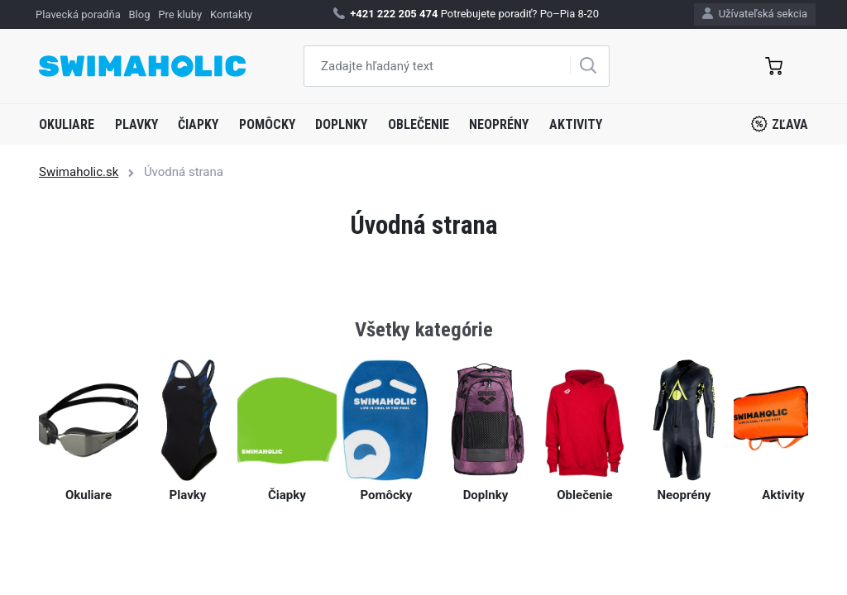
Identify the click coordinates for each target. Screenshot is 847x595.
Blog (140, 14)
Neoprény (499, 124)
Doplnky (341, 124)
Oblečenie (418, 124)
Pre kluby (180, 14)
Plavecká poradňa (78, 14)
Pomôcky (267, 124)
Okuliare (66, 124)
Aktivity (575, 124)
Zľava (779, 124)
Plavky (136, 124)
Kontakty (231, 14)
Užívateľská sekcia (754, 13)
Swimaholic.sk (78, 171)
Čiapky (198, 124)
